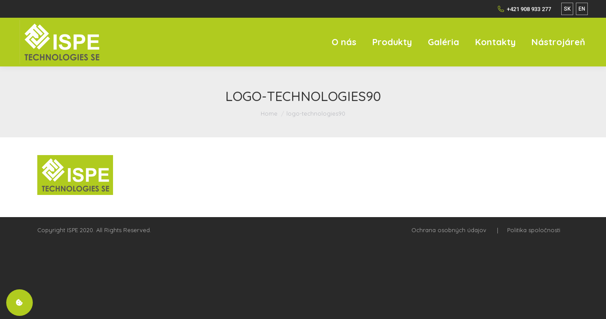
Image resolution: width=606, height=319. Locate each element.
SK (567, 9)
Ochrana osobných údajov (448, 229)
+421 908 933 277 (524, 8)
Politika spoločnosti (533, 229)
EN (582, 9)
